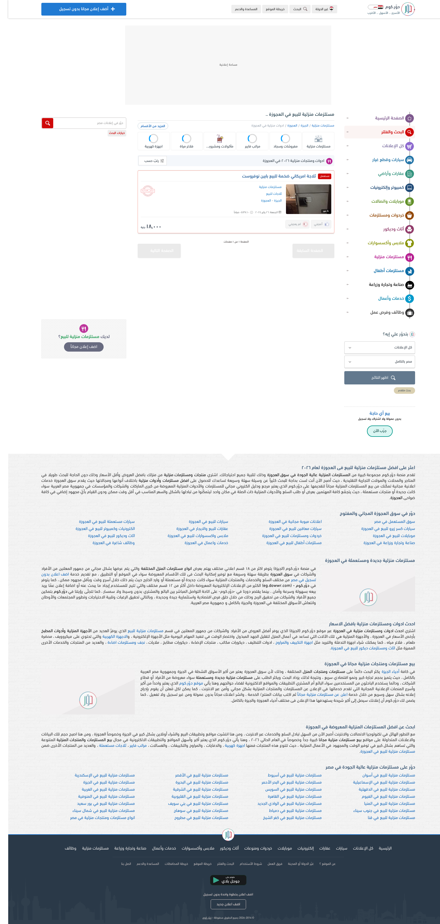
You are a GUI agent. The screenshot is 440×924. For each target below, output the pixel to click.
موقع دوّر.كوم (183, 683)
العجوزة (284, 125)
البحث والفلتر (389, 132)
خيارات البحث (109, 133)
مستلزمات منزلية (386, 257)
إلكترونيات (297, 848)
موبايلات (277, 848)
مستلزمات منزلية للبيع (137, 631)
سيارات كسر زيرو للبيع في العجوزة (380, 529)
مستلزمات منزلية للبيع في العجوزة (379, 752)
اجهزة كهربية (226, 746)
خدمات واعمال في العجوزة (198, 543)
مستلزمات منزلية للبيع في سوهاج (193, 811)
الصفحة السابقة (307, 248)
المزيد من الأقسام (145, 126)
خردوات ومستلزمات (383, 215)
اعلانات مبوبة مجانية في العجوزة (286, 522)
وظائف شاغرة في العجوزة (105, 543)
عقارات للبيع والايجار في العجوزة (194, 529)
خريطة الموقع (267, 9)
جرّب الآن (371, 431)
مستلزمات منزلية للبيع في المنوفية (98, 797)
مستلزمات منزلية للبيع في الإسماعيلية (376, 782)
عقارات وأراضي (388, 174)
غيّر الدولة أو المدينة (293, 864)
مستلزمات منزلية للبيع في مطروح (193, 818)
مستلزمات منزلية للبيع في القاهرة (286, 797)
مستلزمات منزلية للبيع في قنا (383, 818)
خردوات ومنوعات (250, 848)
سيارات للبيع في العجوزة (200, 522)
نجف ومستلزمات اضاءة (118, 643)
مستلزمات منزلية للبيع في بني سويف (190, 804)
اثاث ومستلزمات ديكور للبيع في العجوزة (355, 648)
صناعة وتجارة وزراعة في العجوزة (381, 543)
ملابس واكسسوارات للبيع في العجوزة (189, 536)
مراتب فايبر (129, 746)
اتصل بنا (118, 864)
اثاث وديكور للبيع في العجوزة (103, 536)
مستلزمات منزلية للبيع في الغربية (100, 790)
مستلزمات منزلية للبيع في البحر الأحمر (283, 782)
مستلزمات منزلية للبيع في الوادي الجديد (281, 804)
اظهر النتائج (376, 378)
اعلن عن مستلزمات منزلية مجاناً (314, 695)
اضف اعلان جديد (220, 904)
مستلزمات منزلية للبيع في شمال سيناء (95, 811)
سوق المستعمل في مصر (386, 522)
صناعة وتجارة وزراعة (383, 285)
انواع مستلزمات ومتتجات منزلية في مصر (94, 818)
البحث (293, 8)
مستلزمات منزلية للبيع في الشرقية (192, 790)
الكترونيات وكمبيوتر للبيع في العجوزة (97, 529)
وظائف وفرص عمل (384, 312)
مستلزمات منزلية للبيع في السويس (285, 790)
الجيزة (296, 125)
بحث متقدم (396, 390)
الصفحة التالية (147, 248)
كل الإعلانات (390, 146)
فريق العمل (266, 864)
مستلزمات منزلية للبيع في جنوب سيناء (376, 811)
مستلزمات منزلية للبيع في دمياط (287, 811)
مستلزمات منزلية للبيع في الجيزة (101, 782)
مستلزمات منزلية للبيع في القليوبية (191, 797)
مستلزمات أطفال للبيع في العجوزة (285, 543)
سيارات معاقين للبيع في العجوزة (287, 529)
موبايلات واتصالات (384, 201)
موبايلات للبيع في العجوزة (386, 536)
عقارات (316, 848)
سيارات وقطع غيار (385, 160)
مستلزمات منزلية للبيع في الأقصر (193, 775)
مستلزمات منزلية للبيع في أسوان (380, 775)
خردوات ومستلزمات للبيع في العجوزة (283, 536)
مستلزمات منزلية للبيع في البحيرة (193, 782)
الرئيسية (377, 848)
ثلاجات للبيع (266, 194)
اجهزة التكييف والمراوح (285, 643)
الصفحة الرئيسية (386, 118)
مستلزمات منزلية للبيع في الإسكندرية (97, 775)
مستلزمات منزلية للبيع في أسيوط (286, 775)
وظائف (62, 848)
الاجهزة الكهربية (106, 637)
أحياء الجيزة (382, 672)
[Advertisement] (220, 65)
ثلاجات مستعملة (104, 746)
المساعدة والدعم (238, 9)
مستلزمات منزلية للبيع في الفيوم (380, 797)
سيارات (333, 848)
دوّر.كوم (198, 917)
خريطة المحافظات (168, 864)
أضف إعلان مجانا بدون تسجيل (75, 11)
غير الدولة (316, 8)
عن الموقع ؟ (319, 864)
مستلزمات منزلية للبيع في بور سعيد (98, 804)
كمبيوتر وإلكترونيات (384, 187)
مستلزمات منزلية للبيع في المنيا (381, 804)
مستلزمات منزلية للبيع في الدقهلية (379, 790)
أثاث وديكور (390, 229)
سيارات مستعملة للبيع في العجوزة (99, 522)
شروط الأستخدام (243, 864)
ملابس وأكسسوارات (383, 243)
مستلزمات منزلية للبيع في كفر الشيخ (284, 818)
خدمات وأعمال (388, 298)
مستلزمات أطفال (386, 271)
